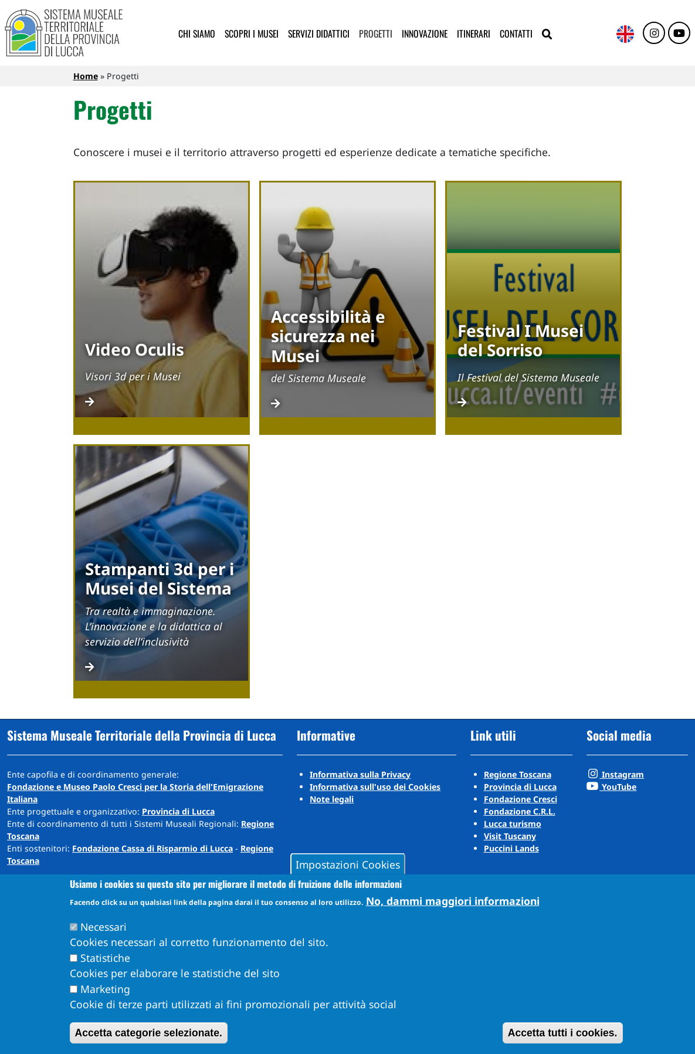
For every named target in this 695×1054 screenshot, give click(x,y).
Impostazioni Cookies (348, 864)
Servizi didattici (319, 33)
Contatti (516, 33)
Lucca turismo (512, 823)
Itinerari (473, 33)
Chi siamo (196, 33)
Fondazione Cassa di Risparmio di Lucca (152, 848)
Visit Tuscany (510, 836)
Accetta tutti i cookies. (563, 1033)
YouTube (611, 786)
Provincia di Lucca (178, 811)
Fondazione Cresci (520, 799)
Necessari (103, 927)
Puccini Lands (511, 848)
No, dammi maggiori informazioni (453, 901)
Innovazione (424, 33)
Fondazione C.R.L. (519, 811)
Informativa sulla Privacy (360, 774)
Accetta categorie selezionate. (148, 1033)
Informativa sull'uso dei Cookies (375, 786)
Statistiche (105, 958)
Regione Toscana (517, 774)
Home (85, 76)
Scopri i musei (252, 33)
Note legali (332, 799)
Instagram (615, 774)
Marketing (105, 989)
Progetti (375, 33)
